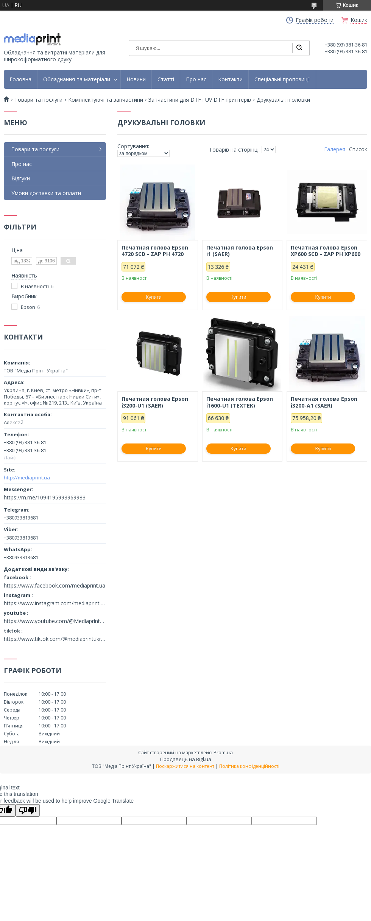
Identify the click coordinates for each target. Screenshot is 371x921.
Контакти (230, 79)
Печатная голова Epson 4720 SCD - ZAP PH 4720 (155, 250)
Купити (154, 297)
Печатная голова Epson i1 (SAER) (239, 250)
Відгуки (20, 178)
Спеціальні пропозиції (282, 79)
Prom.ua (223, 752)
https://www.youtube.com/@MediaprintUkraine (55, 621)
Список (358, 149)
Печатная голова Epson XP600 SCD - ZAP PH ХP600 (325, 250)
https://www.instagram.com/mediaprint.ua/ (55, 603)
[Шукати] (299, 48)
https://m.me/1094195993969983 (45, 497)
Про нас (196, 79)
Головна (20, 79)
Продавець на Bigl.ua (185, 759)
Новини (136, 79)
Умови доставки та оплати (46, 193)
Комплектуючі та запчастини (105, 99)
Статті (165, 79)
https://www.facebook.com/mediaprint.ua (54, 585)
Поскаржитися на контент (185, 766)
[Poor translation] (28, 810)
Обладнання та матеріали (76, 79)
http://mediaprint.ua (27, 477)
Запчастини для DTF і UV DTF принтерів (199, 99)
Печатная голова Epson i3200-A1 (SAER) (324, 402)
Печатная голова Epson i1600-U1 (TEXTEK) (239, 402)
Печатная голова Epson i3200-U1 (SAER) (155, 402)
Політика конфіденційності (249, 766)
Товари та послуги (38, 99)
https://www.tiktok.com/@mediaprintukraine (55, 639)
